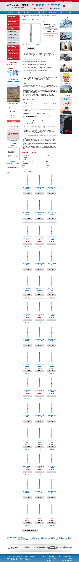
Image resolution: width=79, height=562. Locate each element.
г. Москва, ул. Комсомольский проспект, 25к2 (36, 1)
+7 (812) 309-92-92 (49, 556)
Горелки (9, 19)
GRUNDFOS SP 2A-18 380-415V (39, 416)
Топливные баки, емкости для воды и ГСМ (12, 47)
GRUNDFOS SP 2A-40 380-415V (52, 467)
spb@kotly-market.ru (39, 8)
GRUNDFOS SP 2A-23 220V (27, 517)
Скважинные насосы (45, 15)
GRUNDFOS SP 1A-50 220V (52, 492)
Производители (13, 127)
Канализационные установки (12, 32)
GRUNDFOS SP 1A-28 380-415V (52, 315)
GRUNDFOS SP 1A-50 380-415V (39, 315)
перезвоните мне (68, 1)
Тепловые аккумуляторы (11, 25)
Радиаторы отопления (13, 53)
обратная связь (59, 1)
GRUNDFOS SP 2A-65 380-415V (27, 188)
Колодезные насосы (12, 34)
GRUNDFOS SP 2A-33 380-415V (52, 239)
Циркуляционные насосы (12, 43)
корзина (68, 6)
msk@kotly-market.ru (55, 8)
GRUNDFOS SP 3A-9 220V (52, 441)
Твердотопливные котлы (17, 559)
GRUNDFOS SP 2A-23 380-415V (39, 239)
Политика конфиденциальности (18, 561)
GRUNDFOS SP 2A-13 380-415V (39, 467)
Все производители (13, 140)
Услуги (66, 17)
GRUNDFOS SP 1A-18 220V (39, 365)
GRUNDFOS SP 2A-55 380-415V (39, 264)
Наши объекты (13, 79)
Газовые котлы (19, 558)
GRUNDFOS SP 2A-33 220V (39, 213)
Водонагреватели (12, 21)
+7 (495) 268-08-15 (65, 556)
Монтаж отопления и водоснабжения (66, 30)
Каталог (27, 15)
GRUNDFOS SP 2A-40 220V (27, 441)
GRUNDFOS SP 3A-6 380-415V (39, 289)
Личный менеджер (66, 62)
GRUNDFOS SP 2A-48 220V (52, 289)
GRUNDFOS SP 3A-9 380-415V (27, 289)
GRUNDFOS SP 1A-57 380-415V (52, 213)
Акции (62, 12)
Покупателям (42, 12)
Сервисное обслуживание (66, 83)
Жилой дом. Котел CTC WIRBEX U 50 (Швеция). (13, 82)
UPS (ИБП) (10, 58)
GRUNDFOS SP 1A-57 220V (39, 188)
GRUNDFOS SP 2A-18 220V (27, 264)
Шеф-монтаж (66, 73)
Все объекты (13, 123)
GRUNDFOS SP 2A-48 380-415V (27, 213)
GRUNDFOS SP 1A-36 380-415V (39, 340)
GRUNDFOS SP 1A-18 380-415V (27, 467)
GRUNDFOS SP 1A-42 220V (39, 391)
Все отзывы (13, 161)
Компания (11, 12)
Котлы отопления (12, 16)
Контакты (68, 12)
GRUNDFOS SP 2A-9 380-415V (27, 492)
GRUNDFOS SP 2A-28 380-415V (27, 365)
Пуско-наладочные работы (65, 41)
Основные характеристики (49, 21)
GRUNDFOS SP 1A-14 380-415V (52, 340)
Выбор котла (26, 12)
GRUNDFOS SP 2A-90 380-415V (39, 492)
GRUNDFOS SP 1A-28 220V (27, 239)
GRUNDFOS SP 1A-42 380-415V (52, 188)
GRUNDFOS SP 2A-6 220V (27, 315)
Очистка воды (11, 50)
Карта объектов (13, 68)
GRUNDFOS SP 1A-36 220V (27, 416)
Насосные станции (12, 37)
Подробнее (13, 121)
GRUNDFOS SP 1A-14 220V (52, 416)
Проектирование (66, 19)
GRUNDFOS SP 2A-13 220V (39, 441)
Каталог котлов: (10, 558)
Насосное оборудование (35, 15)
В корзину (31, 48)
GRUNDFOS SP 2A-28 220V (39, 517)
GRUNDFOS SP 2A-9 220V (52, 264)
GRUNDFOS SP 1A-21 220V (52, 517)
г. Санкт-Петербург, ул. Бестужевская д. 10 (16, 1)
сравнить (38, 44)
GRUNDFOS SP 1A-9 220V (27, 391)
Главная (23, 15)
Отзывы (13, 143)
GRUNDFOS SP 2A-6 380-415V (52, 391)
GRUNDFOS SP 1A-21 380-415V (52, 365)
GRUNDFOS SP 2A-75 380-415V (27, 340)
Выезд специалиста (66, 52)
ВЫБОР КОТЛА (66, 95)
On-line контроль (12, 56)
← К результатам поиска (29, 530)
